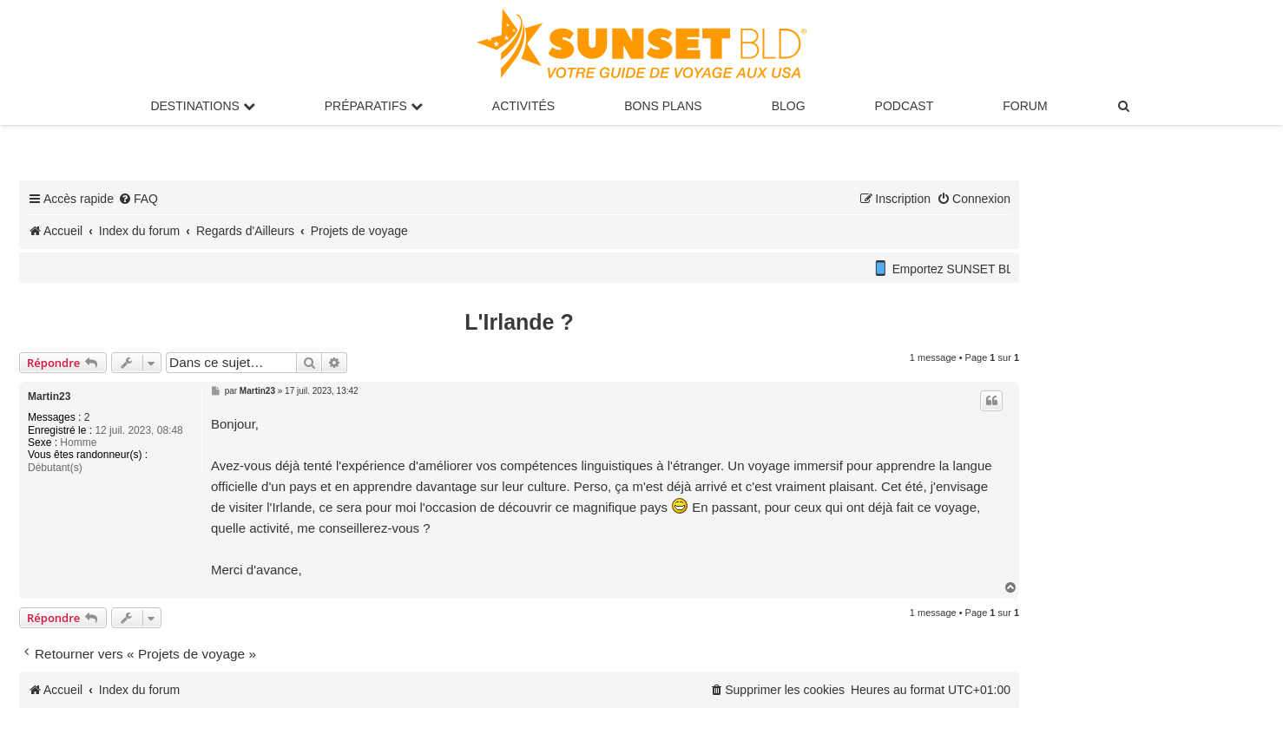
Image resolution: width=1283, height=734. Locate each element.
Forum (1025, 106)
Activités (523, 106)
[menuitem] (1125, 106)
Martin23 (49, 396)
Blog (789, 106)
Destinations (202, 106)
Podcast (904, 106)
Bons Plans (662, 106)
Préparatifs (374, 106)
